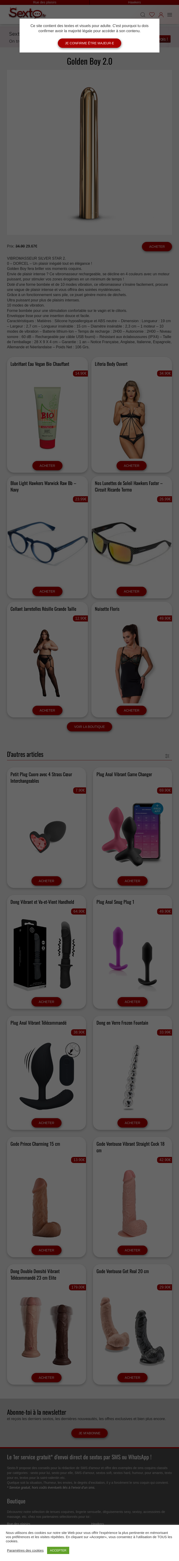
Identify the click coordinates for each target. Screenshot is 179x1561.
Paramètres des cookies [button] (25, 1550)
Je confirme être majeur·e (89, 43)
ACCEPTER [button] (58, 1550)
